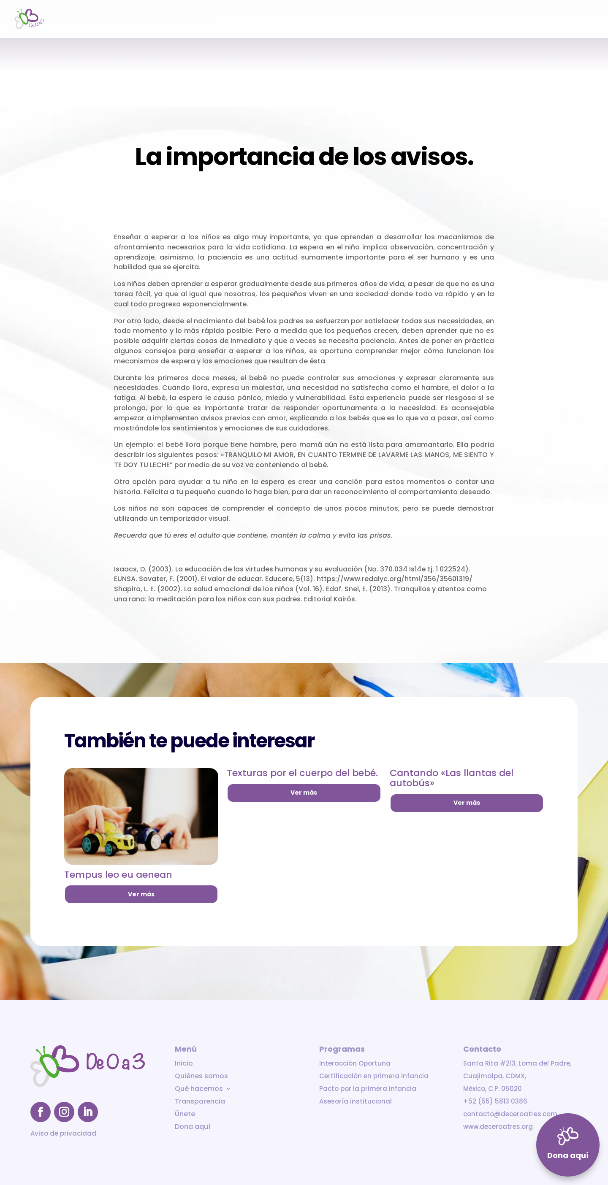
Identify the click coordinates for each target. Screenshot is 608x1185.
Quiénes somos (380, 19)
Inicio (337, 19)
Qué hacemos (436, 19)
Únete (542, 19)
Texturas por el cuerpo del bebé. (302, 772)
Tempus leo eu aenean (118, 874)
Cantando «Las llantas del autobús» (451, 778)
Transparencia (500, 19)
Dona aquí (578, 19)
